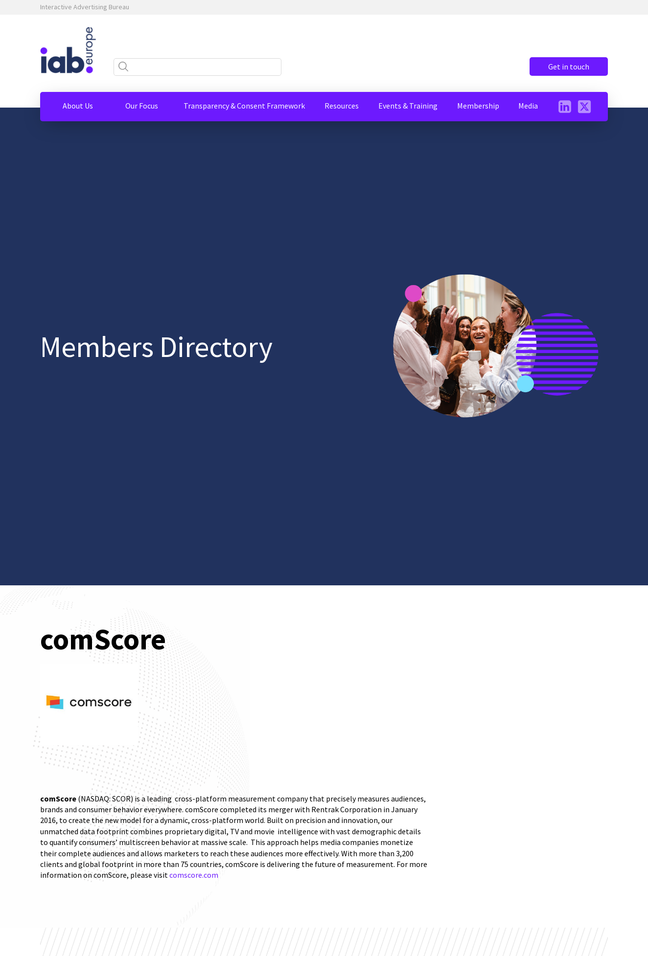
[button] (78, 105)
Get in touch (568, 66)
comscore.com (193, 875)
